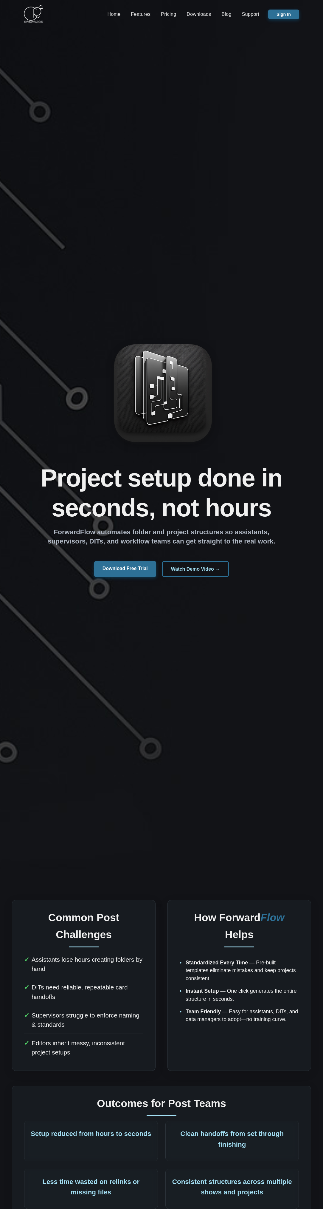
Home (114, 14)
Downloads (199, 14)
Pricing (168, 14)
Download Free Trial (125, 569)
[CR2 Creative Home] (33, 15)
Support (250, 14)
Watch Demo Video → (195, 570)
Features (141, 14)
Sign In (284, 15)
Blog (226, 14)
